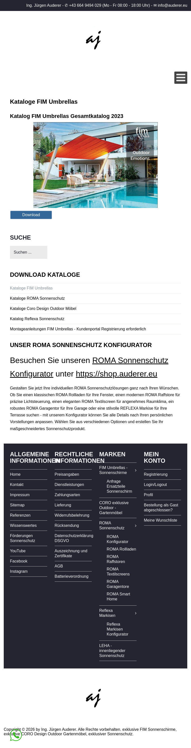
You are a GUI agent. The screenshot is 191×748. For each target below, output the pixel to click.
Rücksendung (67, 525)
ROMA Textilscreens (118, 571)
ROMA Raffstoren (116, 559)
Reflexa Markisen (107, 613)
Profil (148, 495)
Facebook (18, 561)
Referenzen (20, 515)
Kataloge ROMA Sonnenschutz (37, 298)
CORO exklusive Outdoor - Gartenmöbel (114, 508)
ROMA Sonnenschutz (111, 525)
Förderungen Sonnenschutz (22, 538)
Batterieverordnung (72, 576)
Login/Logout (155, 484)
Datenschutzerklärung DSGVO (73, 538)
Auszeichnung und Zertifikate (71, 553)
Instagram (19, 571)
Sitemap (17, 505)
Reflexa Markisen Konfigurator (117, 629)
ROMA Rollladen (121, 549)
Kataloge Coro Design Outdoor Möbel (43, 308)
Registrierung (156, 474)
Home (15, 474)
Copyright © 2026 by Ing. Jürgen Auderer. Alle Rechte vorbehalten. (62, 729)
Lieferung (63, 505)
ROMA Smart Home (118, 596)
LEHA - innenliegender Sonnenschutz (112, 651)
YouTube (18, 551)
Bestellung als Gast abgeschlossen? (161, 507)
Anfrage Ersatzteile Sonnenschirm (119, 486)
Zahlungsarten (67, 495)
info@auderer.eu (172, 5)
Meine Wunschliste (160, 520)
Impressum (20, 495)
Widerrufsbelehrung (72, 515)
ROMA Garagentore (118, 584)
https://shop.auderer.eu (116, 373)
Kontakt (16, 484)
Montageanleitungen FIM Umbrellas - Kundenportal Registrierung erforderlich (78, 329)
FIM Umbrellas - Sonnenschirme (113, 470)
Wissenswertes (23, 525)
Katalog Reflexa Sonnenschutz (37, 319)
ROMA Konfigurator (117, 539)
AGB (59, 566)
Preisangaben (67, 474)
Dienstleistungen (69, 484)
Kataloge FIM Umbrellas (31, 288)
